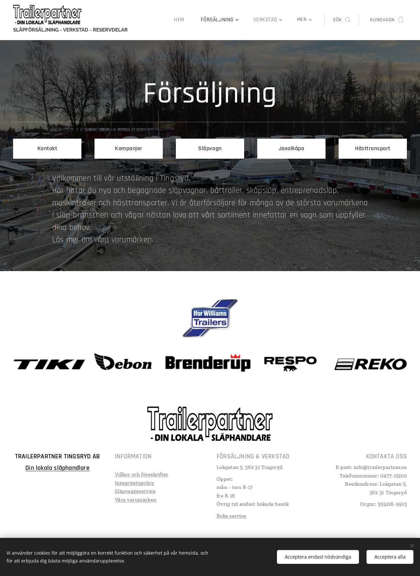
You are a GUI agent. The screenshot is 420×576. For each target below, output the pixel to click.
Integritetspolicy (134, 482)
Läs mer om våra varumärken (102, 240)
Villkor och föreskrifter (141, 474)
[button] (341, 20)
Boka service (231, 515)
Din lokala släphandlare (57, 467)
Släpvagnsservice (135, 491)
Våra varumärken (135, 499)
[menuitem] (185, 20)
